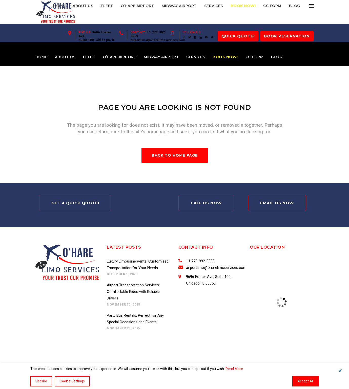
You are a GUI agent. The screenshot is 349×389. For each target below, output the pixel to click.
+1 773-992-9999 (199, 261)
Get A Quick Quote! (75, 203)
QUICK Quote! (238, 36)
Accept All (305, 381)
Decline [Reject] (41, 381)
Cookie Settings (72, 381)
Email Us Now (277, 203)
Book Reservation (287, 36)
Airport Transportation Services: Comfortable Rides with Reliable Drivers (133, 291)
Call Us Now (206, 203)
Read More (234, 369)
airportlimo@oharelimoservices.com (158, 40)
